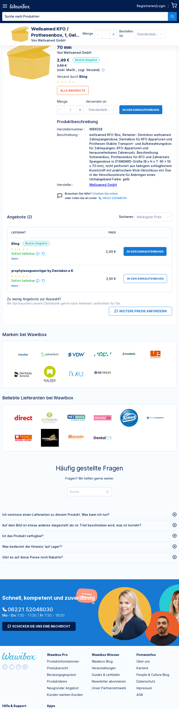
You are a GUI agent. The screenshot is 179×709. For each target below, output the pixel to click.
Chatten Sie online (105, 193)
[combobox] (89, 16)
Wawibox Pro (57, 655)
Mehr (14, 258)
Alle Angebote (72, 90)
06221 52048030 (113, 198)
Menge (88, 33)
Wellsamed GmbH (103, 185)
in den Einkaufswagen (140, 110)
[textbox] (85, 16)
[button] (98, 34)
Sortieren (126, 217)
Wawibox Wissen (105, 655)
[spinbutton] (105, 34)
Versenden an (96, 101)
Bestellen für (126, 33)
